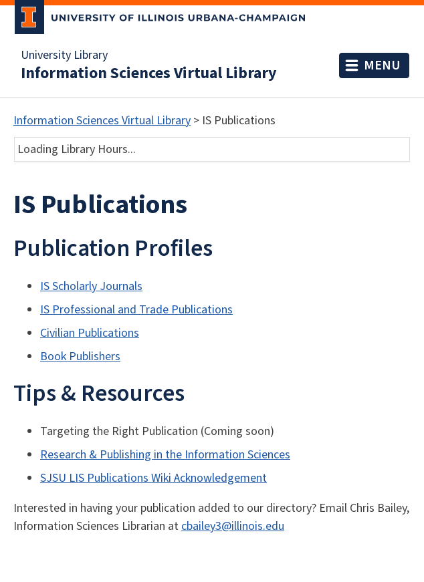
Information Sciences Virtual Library (149, 73)
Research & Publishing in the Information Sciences (165, 454)
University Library (64, 55)
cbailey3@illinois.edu (232, 526)
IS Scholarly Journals (91, 286)
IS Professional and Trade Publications (136, 309)
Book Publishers (80, 356)
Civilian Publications (89, 333)
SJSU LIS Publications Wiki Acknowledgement (153, 478)
